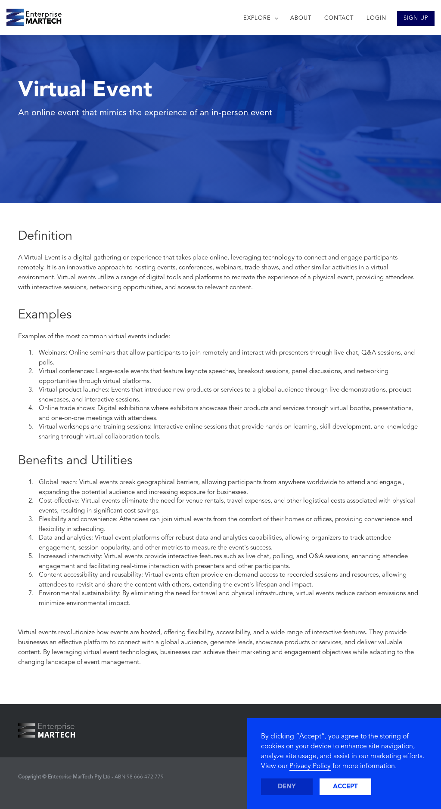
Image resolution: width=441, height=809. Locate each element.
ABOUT (300, 18)
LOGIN (376, 18)
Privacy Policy (310, 766)
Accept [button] (345, 787)
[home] (31, 15)
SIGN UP (416, 18)
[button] (260, 18)
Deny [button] (287, 787)
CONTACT (339, 18)
